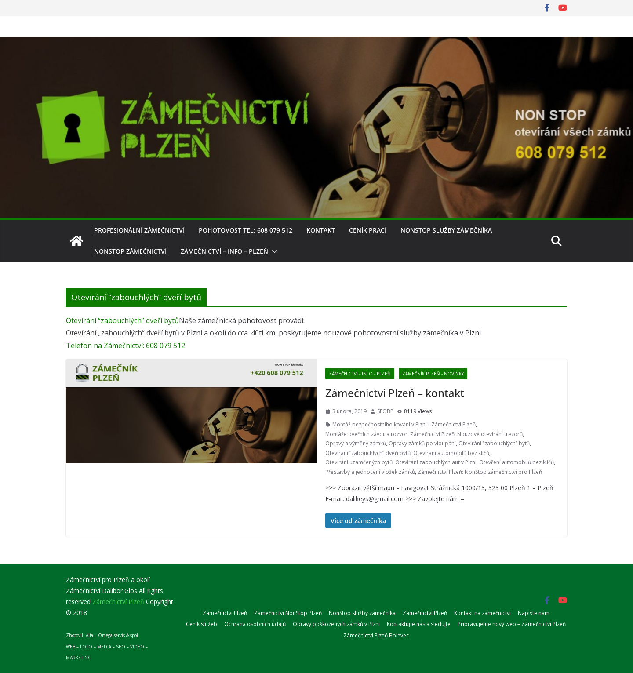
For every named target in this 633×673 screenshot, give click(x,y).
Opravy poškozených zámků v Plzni (336, 624)
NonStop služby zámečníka (446, 230)
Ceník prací (367, 230)
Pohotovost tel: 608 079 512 (245, 230)
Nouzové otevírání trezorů (490, 434)
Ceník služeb (201, 624)
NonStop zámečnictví (130, 251)
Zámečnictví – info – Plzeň (224, 251)
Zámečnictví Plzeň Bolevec (376, 635)
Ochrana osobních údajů (255, 624)
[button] (273, 251)
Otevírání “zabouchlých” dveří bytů (122, 320)
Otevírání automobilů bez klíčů (451, 453)
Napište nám (533, 613)
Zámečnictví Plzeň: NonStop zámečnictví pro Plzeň (480, 472)
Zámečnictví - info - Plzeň (360, 374)
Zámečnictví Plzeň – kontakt (394, 393)
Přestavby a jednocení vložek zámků (370, 472)
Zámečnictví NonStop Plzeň (288, 613)
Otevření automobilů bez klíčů (516, 462)
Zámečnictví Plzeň (225, 613)
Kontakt (320, 230)
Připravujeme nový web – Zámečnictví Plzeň (512, 624)
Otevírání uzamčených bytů (359, 462)
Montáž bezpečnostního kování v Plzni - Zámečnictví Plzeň (404, 424)
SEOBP (385, 411)
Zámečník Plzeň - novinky (433, 374)
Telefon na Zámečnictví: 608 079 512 (125, 345)
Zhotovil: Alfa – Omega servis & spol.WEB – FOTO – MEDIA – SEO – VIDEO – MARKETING (107, 646)
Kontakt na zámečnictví (482, 613)
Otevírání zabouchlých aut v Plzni (436, 462)
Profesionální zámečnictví (139, 230)
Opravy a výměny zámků (355, 443)
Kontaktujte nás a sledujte (419, 624)
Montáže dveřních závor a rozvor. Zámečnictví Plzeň (390, 434)
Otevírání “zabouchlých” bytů (494, 443)
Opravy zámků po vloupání (422, 443)
